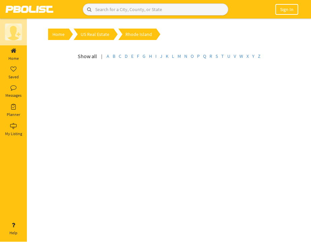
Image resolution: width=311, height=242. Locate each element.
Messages (13, 91)
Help (13, 229)
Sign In (287, 9)
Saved (13, 73)
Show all (87, 56)
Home (13, 54)
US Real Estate (95, 34)
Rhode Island (138, 34)
